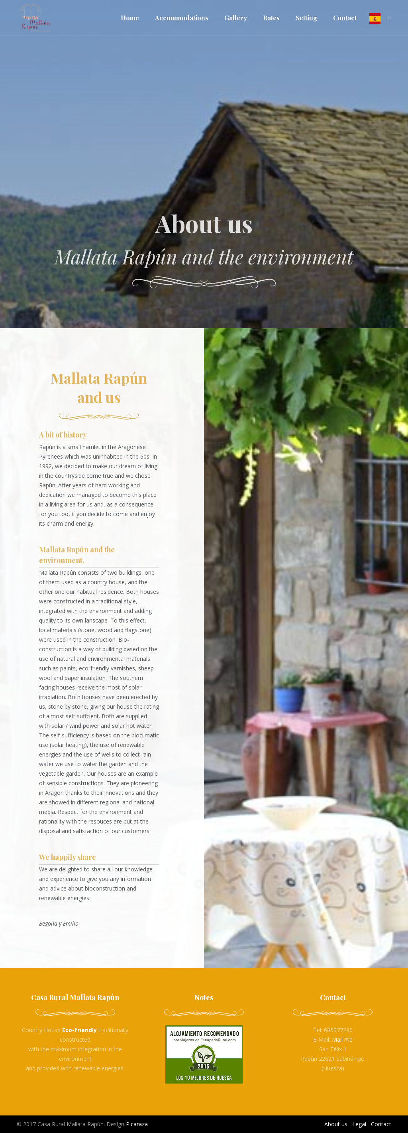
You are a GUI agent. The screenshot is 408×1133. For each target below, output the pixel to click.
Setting (306, 18)
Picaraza (137, 1124)
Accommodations (181, 18)
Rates (271, 18)
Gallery (235, 18)
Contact (345, 18)
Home (130, 18)
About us (335, 1124)
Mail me (342, 1039)
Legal (359, 1124)
